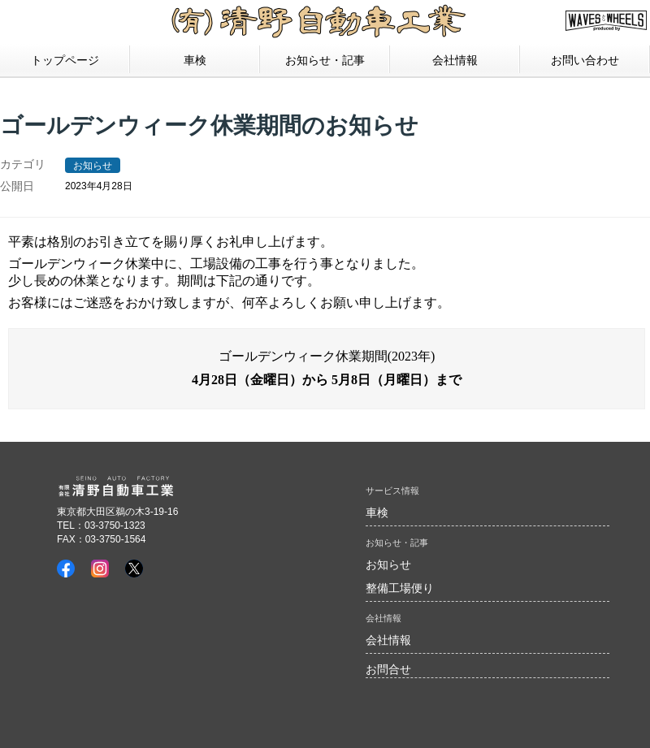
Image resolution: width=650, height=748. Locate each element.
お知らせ (92, 165)
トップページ (65, 60)
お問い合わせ (585, 60)
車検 (195, 60)
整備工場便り (400, 588)
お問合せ (388, 669)
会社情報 (388, 639)
